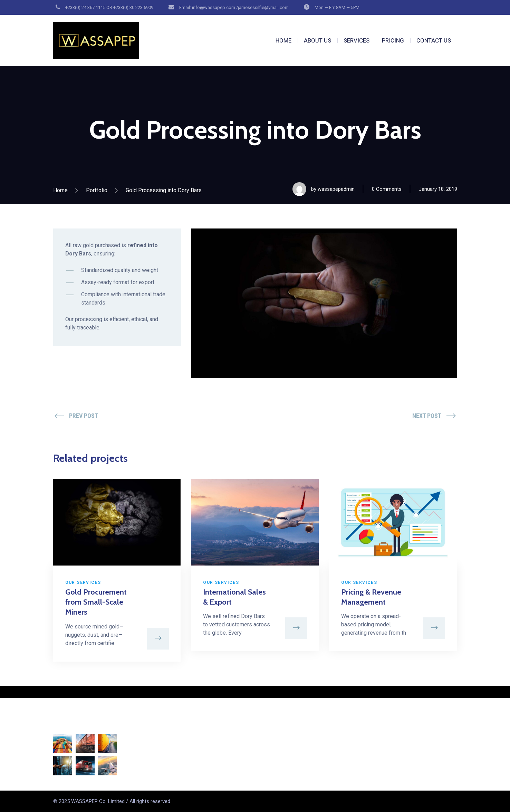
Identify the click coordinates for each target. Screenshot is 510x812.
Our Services (83, 582)
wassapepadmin (336, 189)
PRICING (393, 40)
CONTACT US (433, 40)
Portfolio (96, 190)
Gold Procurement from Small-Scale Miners (96, 602)
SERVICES (356, 40)
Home (60, 190)
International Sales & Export (234, 597)
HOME (283, 40)
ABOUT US (317, 40)
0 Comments (387, 189)
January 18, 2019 (438, 189)
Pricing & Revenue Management (371, 597)
